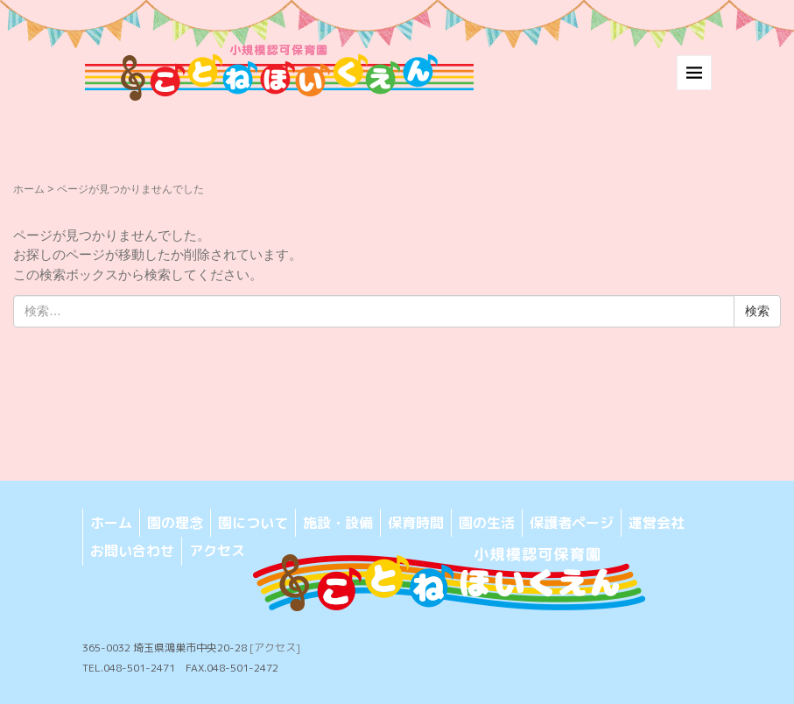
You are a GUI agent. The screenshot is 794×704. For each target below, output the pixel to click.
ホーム (29, 189)
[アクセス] (274, 647)
